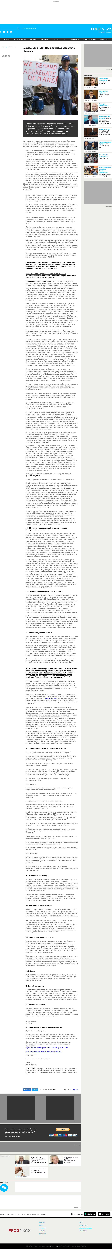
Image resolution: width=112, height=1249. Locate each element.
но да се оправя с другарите (105, 81)
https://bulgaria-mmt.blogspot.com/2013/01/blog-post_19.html (47, 1048)
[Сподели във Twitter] (6, 56)
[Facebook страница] (4, 32)
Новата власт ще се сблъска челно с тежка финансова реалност (105, 121)
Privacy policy (54, 1246)
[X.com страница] (7, 32)
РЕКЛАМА (20, 1214)
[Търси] (18, 28)
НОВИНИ (6, 39)
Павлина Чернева (50, 698)
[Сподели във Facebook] (3, 56)
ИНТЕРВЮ (33, 39)
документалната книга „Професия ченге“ (105, 172)
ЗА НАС (2, 1214)
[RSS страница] (11, 32)
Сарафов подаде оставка (104, 93)
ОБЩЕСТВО (44, 39)
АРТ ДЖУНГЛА (75, 39)
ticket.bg (84, 1246)
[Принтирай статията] (9, 56)
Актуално (42, 1231)
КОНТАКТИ (10, 1214)
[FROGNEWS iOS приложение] (104, 1214)
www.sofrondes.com (76, 1246)
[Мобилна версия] (77, 1214)
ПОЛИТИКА (55, 39)
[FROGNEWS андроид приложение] (90, 1214)
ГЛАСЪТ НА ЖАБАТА (20, 39)
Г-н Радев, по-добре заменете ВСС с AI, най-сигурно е (105, 132)
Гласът (41, 1225)
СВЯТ (64, 39)
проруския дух (103, 156)
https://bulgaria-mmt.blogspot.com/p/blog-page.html (44, 1051)
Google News (75, 1089)
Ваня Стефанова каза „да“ (105, 144)
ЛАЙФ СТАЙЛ (104, 39)
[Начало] (1, 32)
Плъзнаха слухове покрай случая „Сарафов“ (105, 107)
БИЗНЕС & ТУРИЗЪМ (89, 39)
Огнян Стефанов (50, 1089)
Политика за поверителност (36, 1214)
